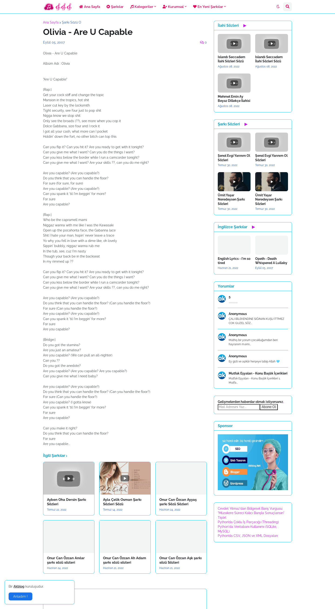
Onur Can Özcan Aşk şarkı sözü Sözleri (180, 560)
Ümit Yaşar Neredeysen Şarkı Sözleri (231, 199)
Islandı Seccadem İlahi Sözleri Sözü (231, 59)
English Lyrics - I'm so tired (234, 261)
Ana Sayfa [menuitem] (89, 7)
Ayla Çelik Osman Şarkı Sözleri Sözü (122, 502)
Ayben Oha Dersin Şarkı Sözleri (66, 502)
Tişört (222, 517)
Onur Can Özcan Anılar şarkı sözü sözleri (66, 560)
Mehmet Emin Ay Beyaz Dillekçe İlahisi (234, 99)
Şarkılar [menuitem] (115, 7)
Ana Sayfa (51, 22)
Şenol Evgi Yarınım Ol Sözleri (234, 158)
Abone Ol (269, 407)
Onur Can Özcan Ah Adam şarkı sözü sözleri (124, 560)
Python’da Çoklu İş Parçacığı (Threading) (248, 522)
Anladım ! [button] (20, 596)
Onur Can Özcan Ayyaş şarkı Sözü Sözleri (178, 502)
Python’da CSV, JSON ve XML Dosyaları (248, 536)
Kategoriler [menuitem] (141, 7)
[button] (278, 6)
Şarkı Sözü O (71, 22)
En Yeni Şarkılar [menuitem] (208, 7)
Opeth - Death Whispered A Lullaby (271, 261)
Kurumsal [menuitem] (173, 7)
